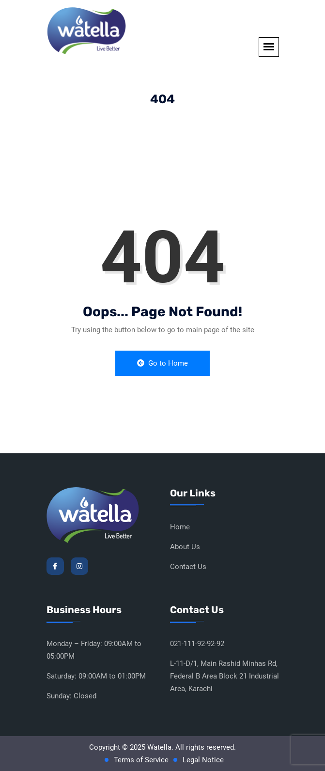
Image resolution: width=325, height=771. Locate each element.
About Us (185, 546)
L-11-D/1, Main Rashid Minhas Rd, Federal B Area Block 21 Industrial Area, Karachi (224, 676)
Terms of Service (141, 760)
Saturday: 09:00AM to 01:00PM (96, 676)
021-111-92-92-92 (197, 643)
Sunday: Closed (71, 696)
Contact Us (188, 566)
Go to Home (162, 363)
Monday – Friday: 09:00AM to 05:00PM (93, 650)
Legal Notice (203, 760)
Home (180, 527)
